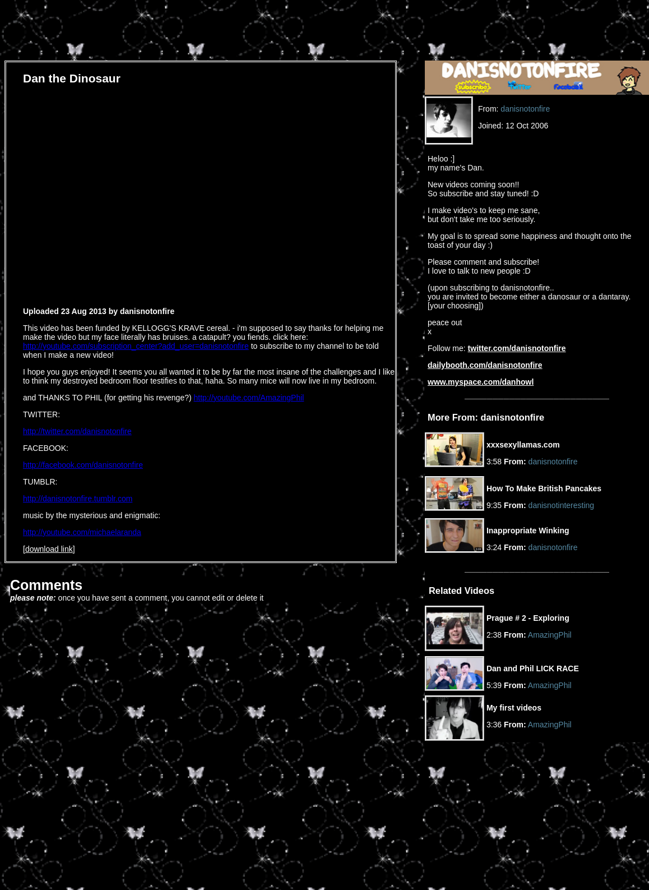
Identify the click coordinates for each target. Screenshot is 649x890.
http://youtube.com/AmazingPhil (249, 397)
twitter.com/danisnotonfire (517, 348)
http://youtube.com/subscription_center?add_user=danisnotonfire (136, 346)
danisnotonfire (525, 108)
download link (49, 549)
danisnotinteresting (562, 505)
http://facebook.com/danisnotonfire (83, 464)
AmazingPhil (550, 634)
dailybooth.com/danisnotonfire (485, 365)
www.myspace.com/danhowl (481, 381)
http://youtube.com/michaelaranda (82, 532)
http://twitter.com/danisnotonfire (77, 431)
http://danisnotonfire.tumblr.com (77, 498)
